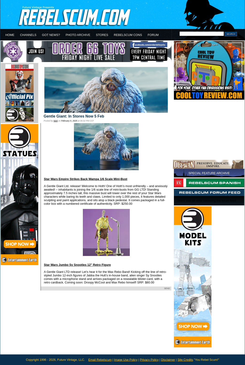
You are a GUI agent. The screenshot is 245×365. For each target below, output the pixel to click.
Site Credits (185, 359)
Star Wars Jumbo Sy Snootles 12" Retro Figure (77, 265)
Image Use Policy (126, 359)
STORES (102, 35)
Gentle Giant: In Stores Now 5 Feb (74, 116)
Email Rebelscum (100, 359)
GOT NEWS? (51, 35)
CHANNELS (28, 35)
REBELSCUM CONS (128, 35)
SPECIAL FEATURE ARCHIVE (209, 173)
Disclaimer (168, 359)
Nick (55, 121)
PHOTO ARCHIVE (78, 35)
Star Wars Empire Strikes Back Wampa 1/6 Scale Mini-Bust (85, 179)
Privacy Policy (149, 359)
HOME (9, 35)
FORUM (153, 35)
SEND (167, 288)
